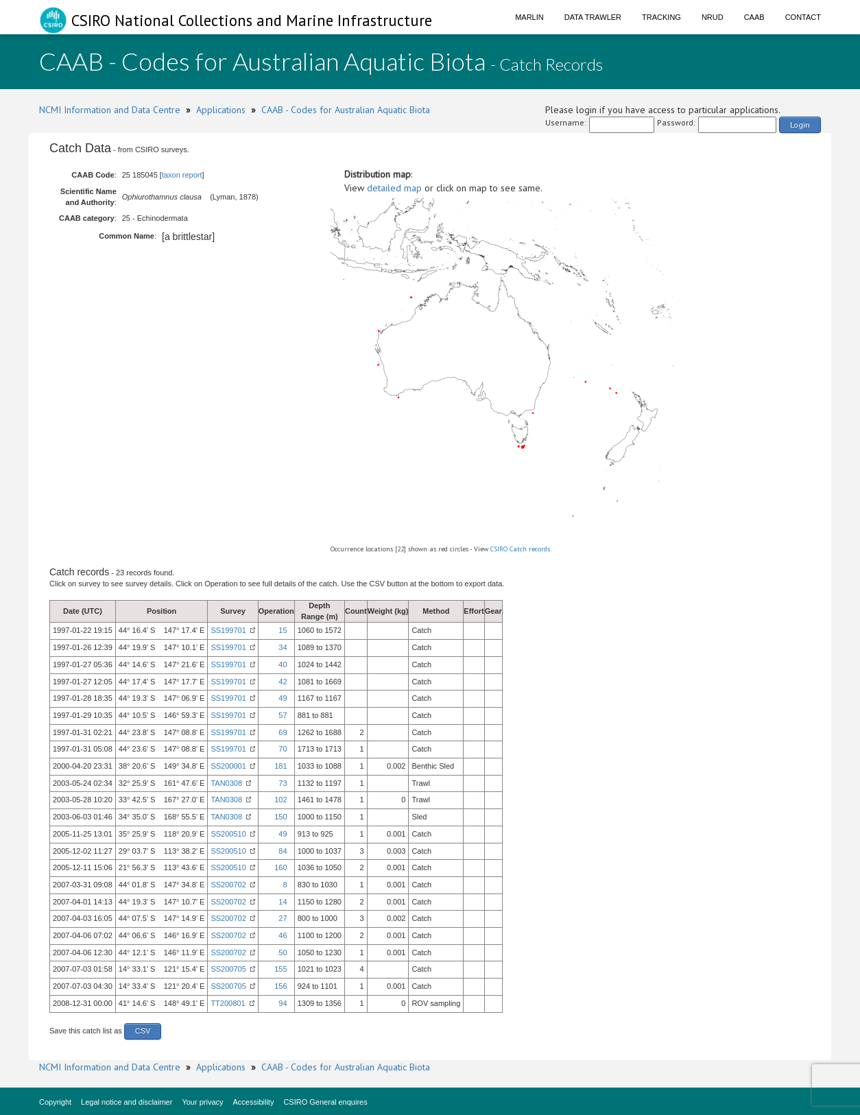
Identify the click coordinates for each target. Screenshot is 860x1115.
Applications (221, 110)
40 (282, 664)
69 (282, 732)
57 (282, 715)
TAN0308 (226, 783)
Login (800, 124)
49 (282, 698)
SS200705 (228, 969)
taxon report (182, 175)
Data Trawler (592, 17)
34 (282, 647)
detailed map (394, 188)
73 (282, 783)
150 (280, 817)
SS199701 (228, 630)
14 (282, 902)
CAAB (754, 17)
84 (282, 851)
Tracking (661, 17)
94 (282, 1003)
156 (280, 986)
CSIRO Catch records (520, 548)
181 (280, 766)
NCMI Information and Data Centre (109, 110)
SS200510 (228, 834)
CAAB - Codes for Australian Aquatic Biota (345, 110)
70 (282, 749)
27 (282, 918)
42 (282, 682)
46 (282, 935)
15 (282, 630)
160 (280, 867)
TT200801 (228, 1003)
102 (280, 799)
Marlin (529, 17)
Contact (803, 17)
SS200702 (228, 884)
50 (282, 952)
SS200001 (228, 766)
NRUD (713, 17)
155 (280, 969)
